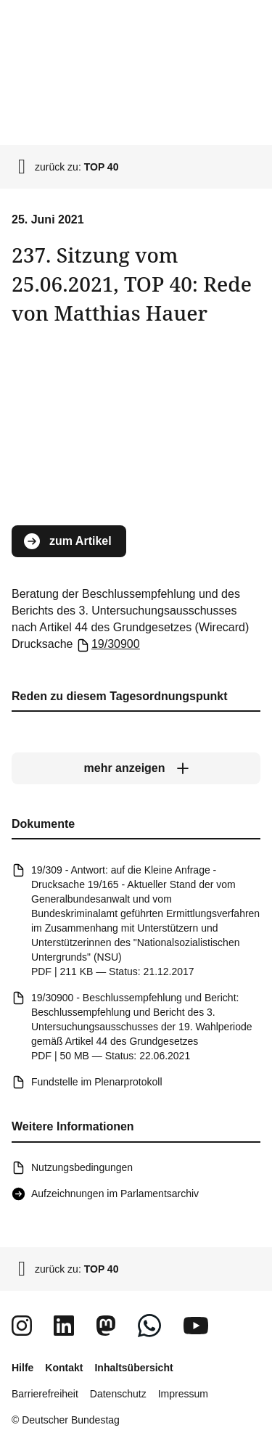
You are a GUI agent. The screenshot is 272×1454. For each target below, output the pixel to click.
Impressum (183, 1394)
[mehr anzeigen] (136, 768)
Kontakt (64, 1367)
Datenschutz (118, 1394)
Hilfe (22, 1367)
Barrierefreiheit (45, 1394)
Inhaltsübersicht (133, 1367)
